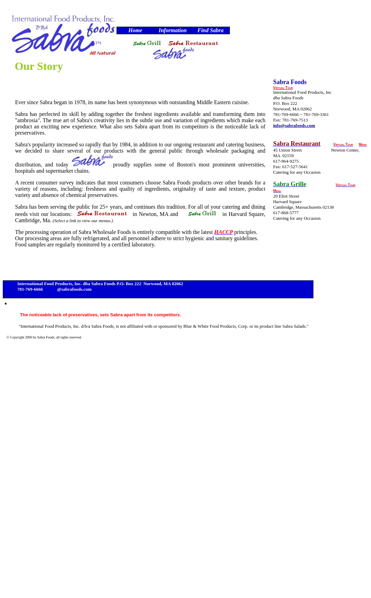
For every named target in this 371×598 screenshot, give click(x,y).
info (53, 289)
